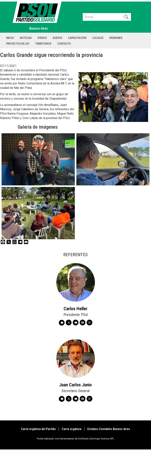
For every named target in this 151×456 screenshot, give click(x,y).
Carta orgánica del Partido (38, 429)
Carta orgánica (71, 429)
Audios (57, 38)
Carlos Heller (76, 308)
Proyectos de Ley (17, 43)
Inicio (10, 38)
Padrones (115, 38)
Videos (42, 38)
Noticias (26, 38)
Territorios (43, 43)
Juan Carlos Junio (75, 385)
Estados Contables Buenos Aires (108, 429)
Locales (97, 38)
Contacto (64, 43)
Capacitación (77, 38)
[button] (38, 159)
